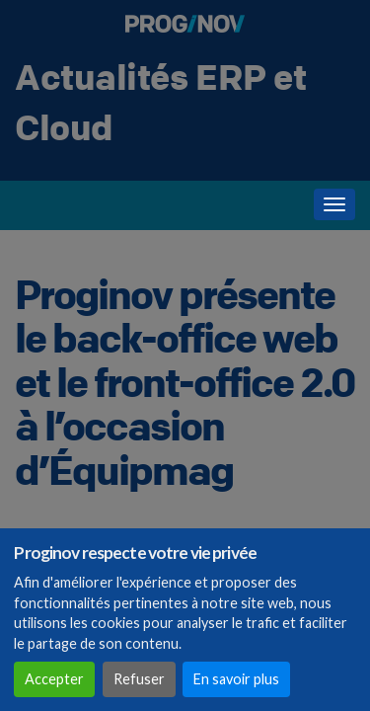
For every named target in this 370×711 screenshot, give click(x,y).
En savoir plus (236, 679)
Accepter (54, 679)
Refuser (139, 679)
